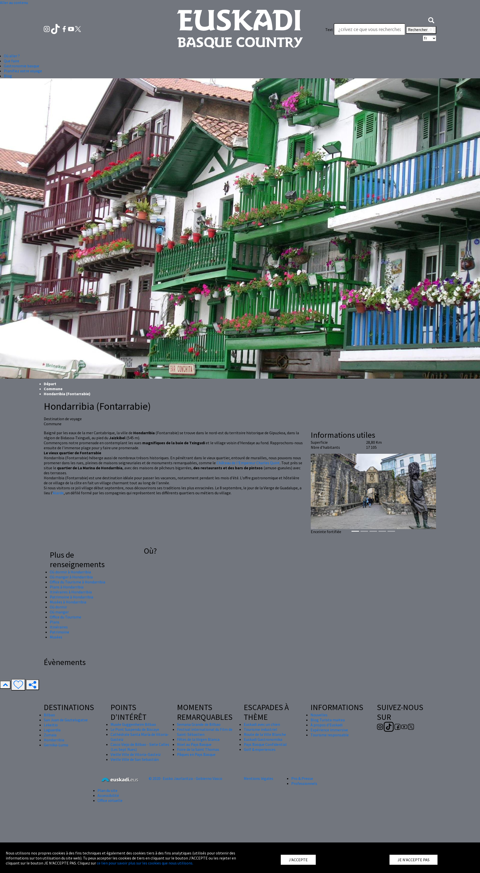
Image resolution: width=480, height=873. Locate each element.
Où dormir (58, 606)
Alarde (58, 492)
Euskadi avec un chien (262, 724)
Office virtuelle (110, 800)
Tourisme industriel (260, 729)
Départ (50, 383)
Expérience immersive (329, 729)
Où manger (59, 611)
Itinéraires (59, 626)
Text (329, 29)
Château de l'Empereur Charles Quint (248, 462)
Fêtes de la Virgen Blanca (198, 739)
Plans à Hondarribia (67, 586)
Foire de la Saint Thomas (198, 749)
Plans (55, 621)
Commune (53, 388)
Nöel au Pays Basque (194, 744)
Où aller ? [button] (12, 55)
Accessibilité (108, 795)
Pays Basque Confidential (265, 744)
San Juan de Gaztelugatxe (66, 719)
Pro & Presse (302, 778)
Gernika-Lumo (56, 744)
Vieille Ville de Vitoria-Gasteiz (135, 754)
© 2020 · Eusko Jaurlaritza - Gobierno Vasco (185, 778)
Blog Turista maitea (327, 719)
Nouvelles (319, 714)
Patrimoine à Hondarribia (71, 596)
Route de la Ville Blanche (265, 734)
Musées (56, 636)
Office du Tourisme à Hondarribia (77, 581)
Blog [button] (8, 75)
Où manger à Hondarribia (71, 576)
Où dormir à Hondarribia (70, 571)
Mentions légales (258, 778)
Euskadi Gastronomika (263, 739)
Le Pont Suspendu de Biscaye (134, 729)
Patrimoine (59, 631)
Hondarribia (54, 739)
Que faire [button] (11, 60)
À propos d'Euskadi (326, 724)
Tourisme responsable (329, 734)
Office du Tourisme (65, 616)
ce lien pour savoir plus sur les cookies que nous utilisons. (145, 862)
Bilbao (49, 714)
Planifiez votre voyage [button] (23, 70)
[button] (431, 19)
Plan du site (108, 790)
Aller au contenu (14, 2)
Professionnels (304, 783)
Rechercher (421, 30)
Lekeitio (51, 724)
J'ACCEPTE (298, 859)
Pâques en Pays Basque (196, 754)
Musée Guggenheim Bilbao (133, 724)
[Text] (369, 29)
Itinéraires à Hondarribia (71, 591)
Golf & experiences (260, 749)
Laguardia (52, 729)
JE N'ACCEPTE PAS (414, 859)
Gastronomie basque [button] (21, 65)
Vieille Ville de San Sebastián (134, 759)
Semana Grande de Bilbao (198, 724)
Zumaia (50, 734)
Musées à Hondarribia (68, 601)
